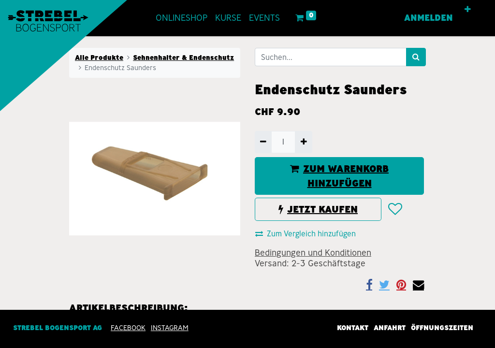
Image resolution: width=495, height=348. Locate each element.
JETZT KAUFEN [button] (318, 209)
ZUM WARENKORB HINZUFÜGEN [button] (339, 176)
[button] (468, 9)
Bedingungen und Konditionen (313, 252)
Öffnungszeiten (442, 327)
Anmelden (428, 18)
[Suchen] (416, 57)
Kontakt (352, 327)
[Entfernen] (263, 142)
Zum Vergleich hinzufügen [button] (305, 233)
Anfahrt (390, 327)
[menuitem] (181, 18)
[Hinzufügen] (303, 142)
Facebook (128, 327)
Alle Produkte (99, 57)
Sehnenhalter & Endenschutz (183, 57)
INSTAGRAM (170, 327)
